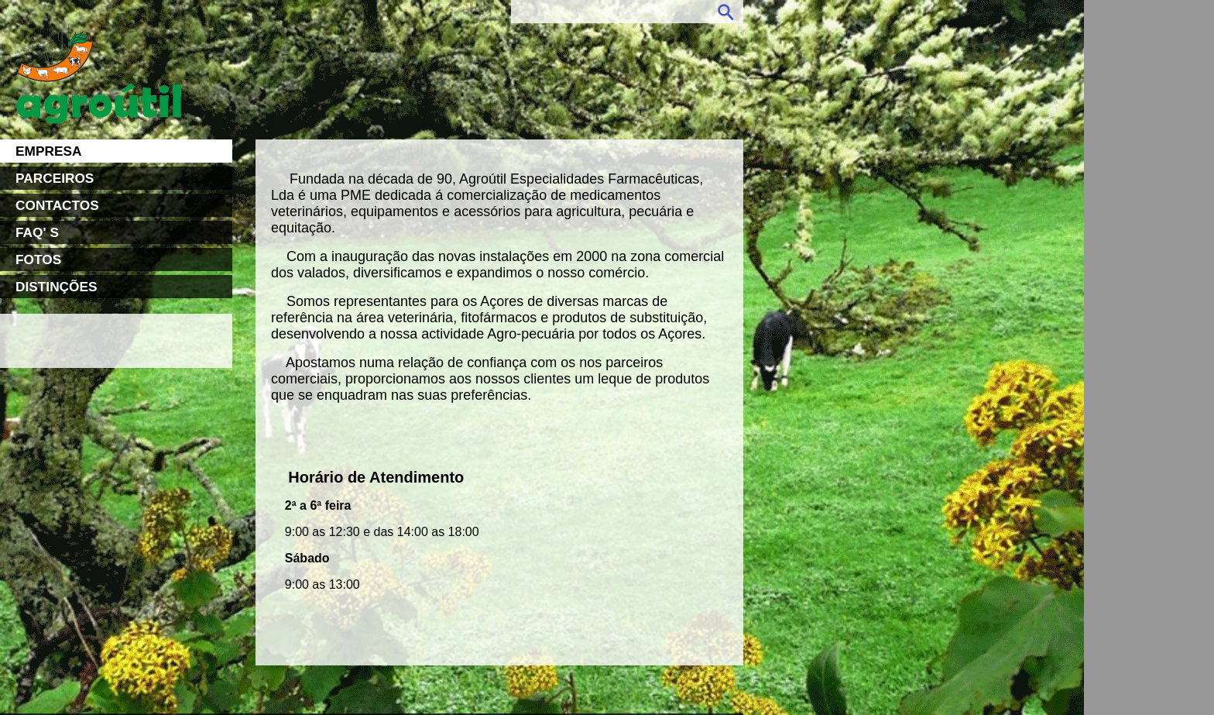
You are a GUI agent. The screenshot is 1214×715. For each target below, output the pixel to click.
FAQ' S (37, 232)
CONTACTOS (57, 205)
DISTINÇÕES (56, 286)
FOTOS (38, 259)
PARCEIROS (54, 178)
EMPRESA (48, 151)
